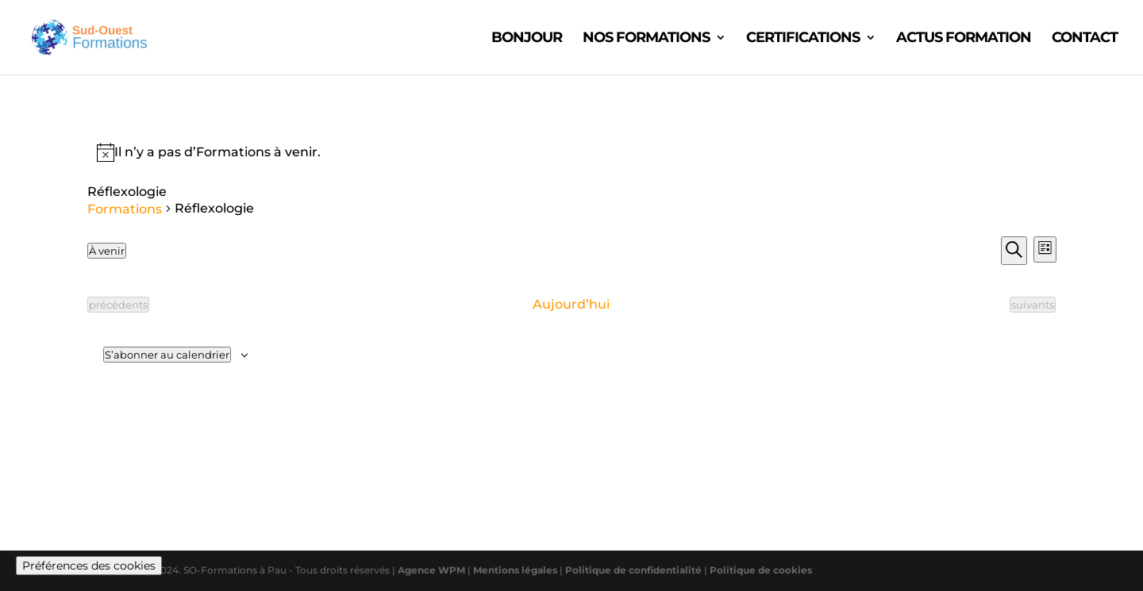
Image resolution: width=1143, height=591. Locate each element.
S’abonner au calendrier (167, 354)
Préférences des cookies (89, 565)
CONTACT (1085, 39)
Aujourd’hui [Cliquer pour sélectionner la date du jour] (571, 304)
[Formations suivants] (1033, 305)
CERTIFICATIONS (803, 39)
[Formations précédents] (118, 305)
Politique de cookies (761, 570)
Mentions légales (516, 570)
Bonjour (526, 39)
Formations (124, 209)
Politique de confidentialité (634, 570)
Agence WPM (431, 570)
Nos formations (646, 39)
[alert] (571, 152)
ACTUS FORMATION (963, 39)
